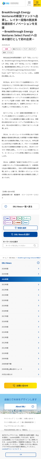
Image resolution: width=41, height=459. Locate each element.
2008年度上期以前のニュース (20, 369)
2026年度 (20, 268)
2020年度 (20, 300)
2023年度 (20, 284)
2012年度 (20, 343)
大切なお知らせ (20, 374)
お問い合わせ (20, 385)
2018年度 (20, 311)
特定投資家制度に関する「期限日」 (16, 430)
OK (21, 454)
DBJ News (12, 258)
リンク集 (19, 418)
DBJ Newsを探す (20, 234)
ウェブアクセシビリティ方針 (14, 426)
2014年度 (20, 332)
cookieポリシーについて (10, 449)
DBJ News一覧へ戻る (18, 206)
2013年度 (20, 337)
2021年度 (20, 295)
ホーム (5, 258)
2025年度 (20, 274)
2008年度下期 (20, 364)
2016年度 (20, 321)
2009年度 (20, 358)
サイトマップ (8, 418)
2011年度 (20, 348)
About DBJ (25, 406)
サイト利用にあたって (11, 422)
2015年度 (20, 327)
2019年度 (20, 305)
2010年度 (20, 353)
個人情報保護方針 (28, 422)
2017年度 (20, 316)
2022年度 (20, 290)
